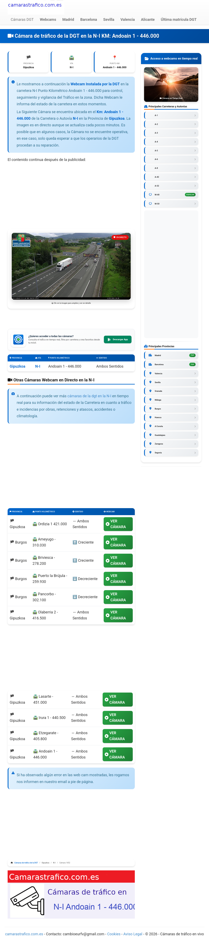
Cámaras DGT (22, 19)
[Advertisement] (71, 196)
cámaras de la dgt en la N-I (89, 396)
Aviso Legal (132, 934)
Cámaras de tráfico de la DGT (26, 863)
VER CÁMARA (116, 524)
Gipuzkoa (17, 366)
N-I (37, 366)
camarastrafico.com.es (24, 934)
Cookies (114, 934)
